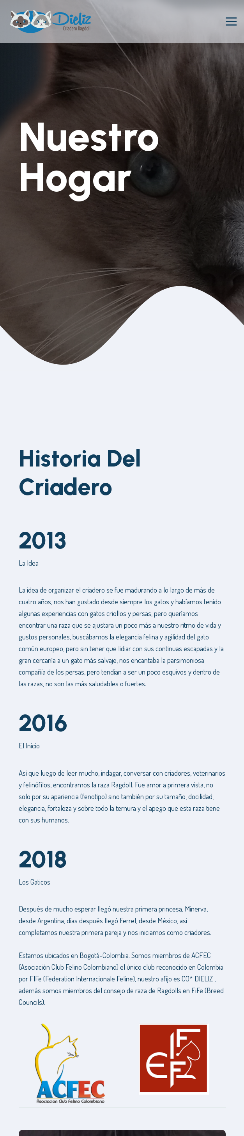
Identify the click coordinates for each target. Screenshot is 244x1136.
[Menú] (231, 21)
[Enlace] (50, 21)
